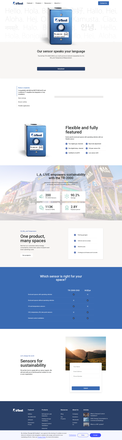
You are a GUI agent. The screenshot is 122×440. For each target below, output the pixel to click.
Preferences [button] (72, 435)
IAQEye (30, 414)
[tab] (33, 91)
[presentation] (84, 382)
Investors (75, 417)
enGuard (30, 420)
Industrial (44, 428)
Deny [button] (82, 435)
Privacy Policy (42, 437)
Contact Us (103, 3)
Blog (62, 414)
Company (75, 414)
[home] (18, 3)
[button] (30, 3)
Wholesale (75, 420)
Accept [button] (95, 435)
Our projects (26, 255)
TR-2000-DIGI (32, 417)
